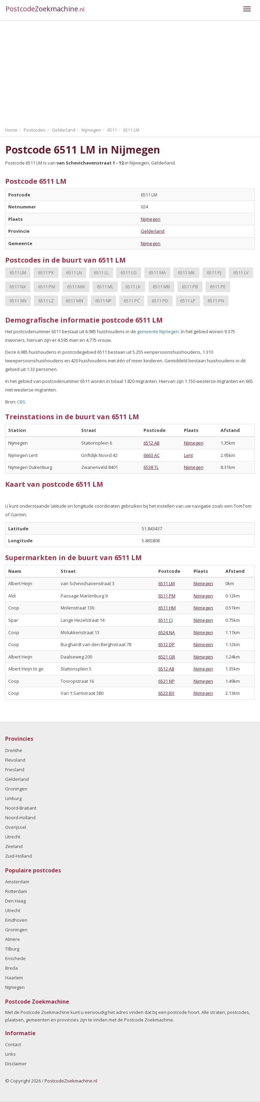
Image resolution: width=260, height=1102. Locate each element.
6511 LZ (46, 301)
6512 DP (166, 644)
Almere (12, 939)
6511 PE (218, 286)
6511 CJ (165, 620)
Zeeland (14, 846)
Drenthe (13, 750)
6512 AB (152, 443)
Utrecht (12, 837)
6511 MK (186, 272)
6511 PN (216, 301)
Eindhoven (16, 920)
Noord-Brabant (20, 808)
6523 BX (166, 693)
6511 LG (129, 272)
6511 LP (188, 301)
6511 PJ (214, 272)
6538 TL (151, 467)
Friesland (14, 769)
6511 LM (18, 272)
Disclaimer (16, 1064)
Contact (13, 1044)
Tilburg (12, 949)
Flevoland (15, 760)
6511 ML (105, 286)
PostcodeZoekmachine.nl (71, 1081)
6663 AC (152, 455)
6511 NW (76, 286)
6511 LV (241, 272)
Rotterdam (16, 891)
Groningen (16, 789)
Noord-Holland (20, 817)
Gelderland (152, 231)
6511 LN (74, 272)
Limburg (13, 798)
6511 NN (18, 301)
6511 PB (190, 286)
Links (10, 1054)
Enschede (15, 958)
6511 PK (46, 272)
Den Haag (15, 901)
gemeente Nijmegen (158, 331)
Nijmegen (150, 219)
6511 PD (160, 301)
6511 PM (46, 286)
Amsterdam (17, 882)
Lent (188, 455)
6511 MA (157, 272)
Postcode (45, 8)
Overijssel (15, 827)
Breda (11, 968)
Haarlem (14, 977)
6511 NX (18, 286)
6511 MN (74, 301)
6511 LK (133, 286)
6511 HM (167, 608)
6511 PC (132, 301)
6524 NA (166, 632)
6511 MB (161, 286)
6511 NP (103, 301)
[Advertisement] (130, 72)
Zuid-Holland (18, 856)
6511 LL (101, 272)
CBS (21, 402)
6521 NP (166, 681)
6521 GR (166, 657)
